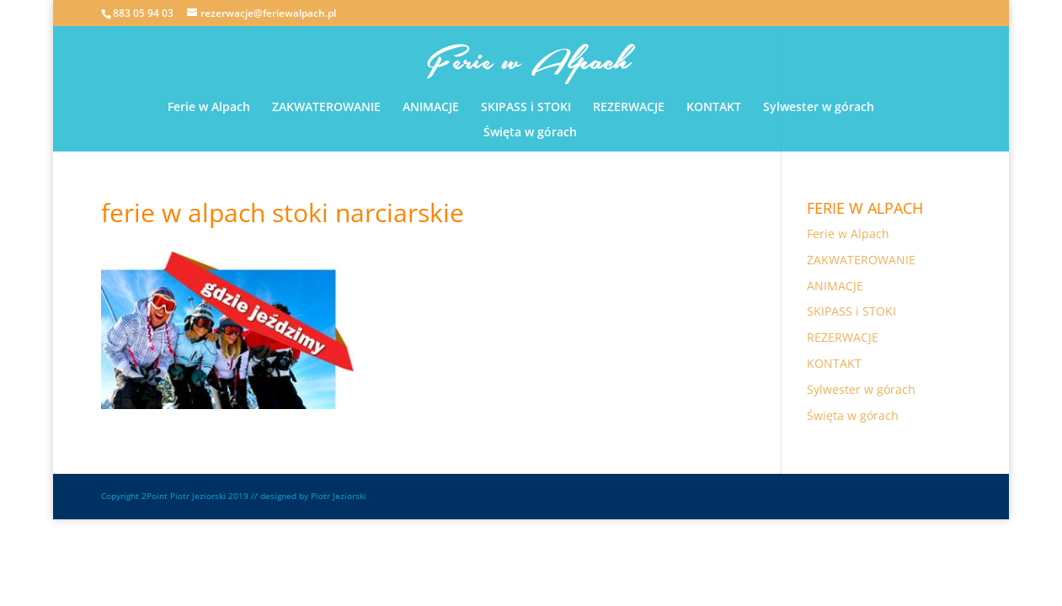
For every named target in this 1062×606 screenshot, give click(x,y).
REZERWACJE (628, 107)
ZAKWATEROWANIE (326, 107)
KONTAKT (713, 107)
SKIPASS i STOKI (526, 107)
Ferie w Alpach (209, 107)
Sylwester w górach (818, 107)
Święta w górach (530, 133)
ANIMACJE (431, 107)
